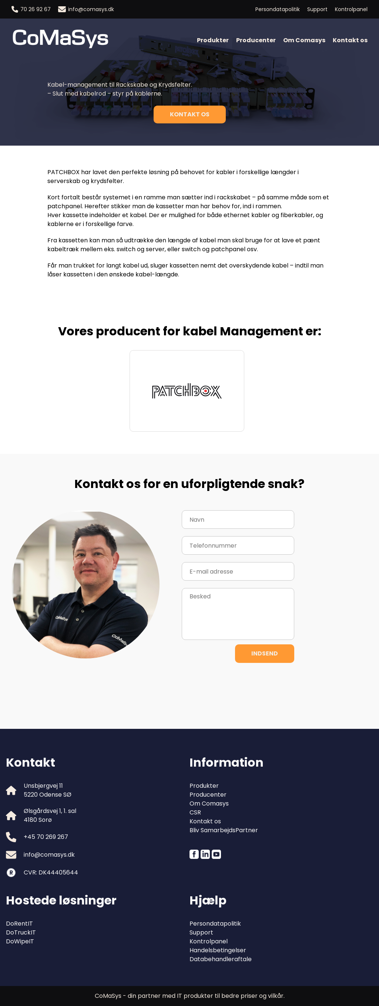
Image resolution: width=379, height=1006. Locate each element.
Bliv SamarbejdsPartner (224, 830)
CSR (195, 812)
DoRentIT (19, 923)
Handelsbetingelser (218, 950)
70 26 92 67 (31, 9)
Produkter (213, 40)
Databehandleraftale (221, 959)
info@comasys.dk (86, 9)
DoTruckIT (21, 932)
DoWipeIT (20, 941)
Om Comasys (304, 40)
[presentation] (238, 684)
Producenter (256, 40)
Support (317, 9)
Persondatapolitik (277, 9)
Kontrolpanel (351, 9)
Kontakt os (350, 40)
